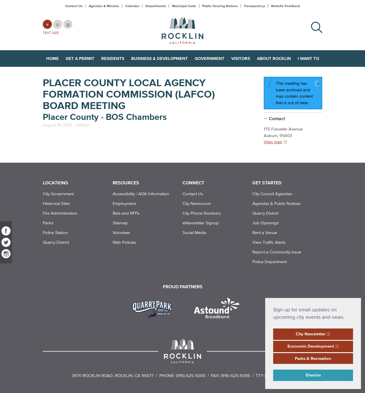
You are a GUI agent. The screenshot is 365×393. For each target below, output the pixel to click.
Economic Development (310, 346)
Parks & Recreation (313, 358)
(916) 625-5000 (190, 375)
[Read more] (154, 308)
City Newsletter (310, 333)
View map (273, 141)
